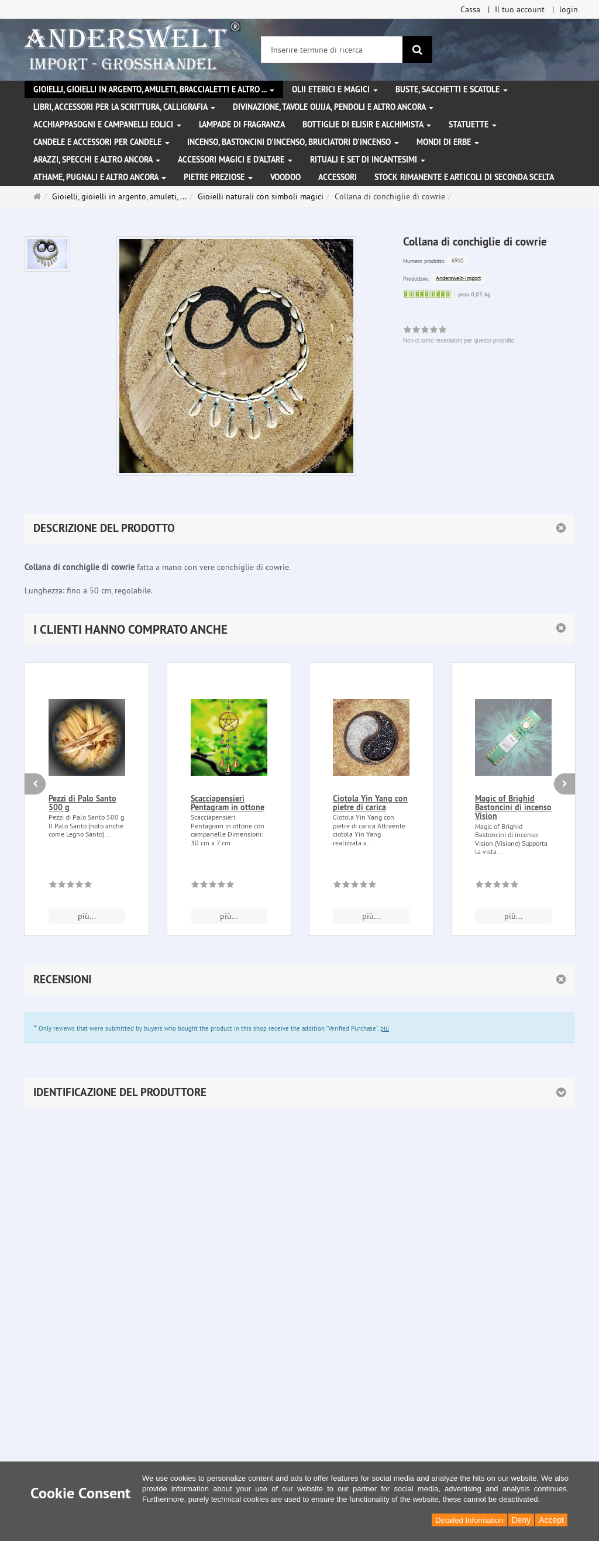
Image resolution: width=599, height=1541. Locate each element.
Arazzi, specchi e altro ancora (96, 159)
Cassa (470, 9)
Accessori (337, 177)
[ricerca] (417, 49)
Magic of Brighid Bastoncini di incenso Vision (513, 807)
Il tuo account (520, 9)
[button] (299, 629)
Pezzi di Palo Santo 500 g (82, 803)
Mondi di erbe (447, 142)
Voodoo (285, 177)
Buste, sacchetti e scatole (451, 89)
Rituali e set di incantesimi (367, 159)
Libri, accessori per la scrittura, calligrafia (124, 107)
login (568, 9)
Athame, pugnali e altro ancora (99, 177)
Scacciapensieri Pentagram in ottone (227, 803)
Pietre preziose (218, 177)
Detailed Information (469, 1520)
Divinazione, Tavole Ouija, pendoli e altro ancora (333, 107)
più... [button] (87, 916)
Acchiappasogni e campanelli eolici (107, 124)
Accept (551, 1520)
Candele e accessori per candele (101, 142)
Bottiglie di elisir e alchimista (366, 124)
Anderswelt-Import (458, 278)
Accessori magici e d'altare (235, 159)
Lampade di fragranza (242, 124)
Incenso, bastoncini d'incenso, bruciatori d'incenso (293, 142)
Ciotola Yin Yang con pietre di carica (370, 803)
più (384, 1028)
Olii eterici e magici (335, 89)
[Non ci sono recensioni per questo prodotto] (70, 886)
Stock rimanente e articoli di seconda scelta (464, 177)
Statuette (473, 124)
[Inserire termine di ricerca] (332, 49)
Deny (521, 1520)
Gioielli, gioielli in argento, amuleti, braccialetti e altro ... (153, 89)
